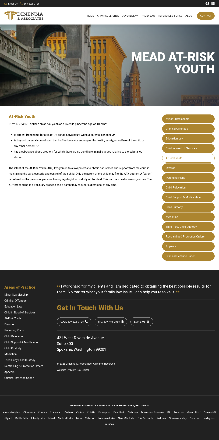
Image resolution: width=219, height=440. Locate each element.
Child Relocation (176, 187)
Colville (91, 412)
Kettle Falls (21, 418)
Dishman (133, 412)
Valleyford (209, 418)
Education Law (174, 138)
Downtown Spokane (152, 412)
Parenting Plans (175, 177)
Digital (85, 370)
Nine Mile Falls (126, 418)
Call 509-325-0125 (74, 321)
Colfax (80, 412)
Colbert (69, 412)
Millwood (90, 418)
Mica (79, 418)
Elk (169, 412)
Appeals (171, 246)
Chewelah (55, 412)
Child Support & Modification (183, 197)
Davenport (104, 412)
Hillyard (8, 418)
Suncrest (195, 418)
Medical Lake (65, 418)
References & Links (170, 15)
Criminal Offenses (177, 128)
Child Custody (174, 207)
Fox (79, 370)
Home (90, 15)
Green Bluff (193, 412)
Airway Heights (11, 412)
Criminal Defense (108, 15)
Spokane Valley (178, 418)
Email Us (11, 3)
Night (73, 370)
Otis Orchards (145, 418)
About (189, 15)
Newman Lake (106, 418)
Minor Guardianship (177, 119)
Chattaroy (29, 412)
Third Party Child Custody (181, 226)
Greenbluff (210, 412)
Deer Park (119, 412)
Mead (51, 418)
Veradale (109, 424)
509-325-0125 (30, 3)
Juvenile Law (130, 15)
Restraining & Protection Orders (185, 236)
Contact (205, 15)
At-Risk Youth (174, 158)
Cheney (42, 412)
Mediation (172, 217)
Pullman (161, 418)
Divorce (170, 168)
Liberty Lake (38, 418)
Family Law (148, 15)
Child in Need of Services (181, 148)
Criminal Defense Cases (181, 256)
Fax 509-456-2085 (111, 321)
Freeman (179, 412)
